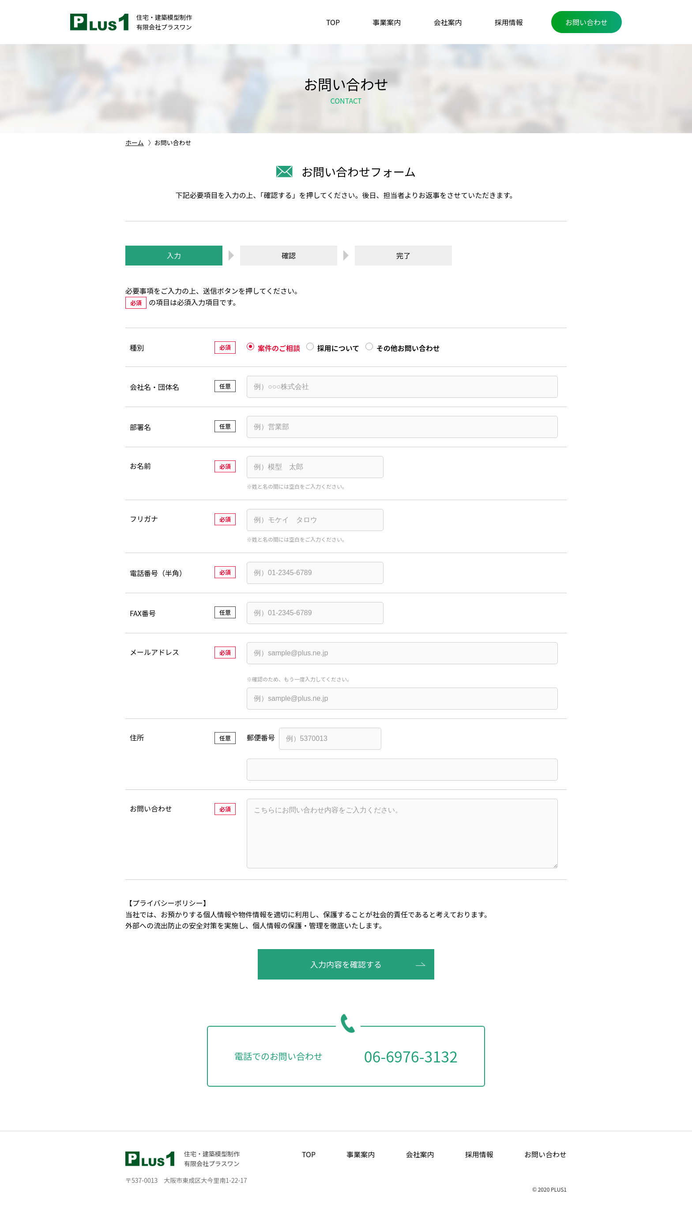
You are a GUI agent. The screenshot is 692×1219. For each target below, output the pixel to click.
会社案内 (448, 22)
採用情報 (509, 22)
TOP (333, 22)
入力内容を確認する (346, 976)
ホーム (134, 142)
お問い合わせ (586, 22)
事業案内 (386, 22)
